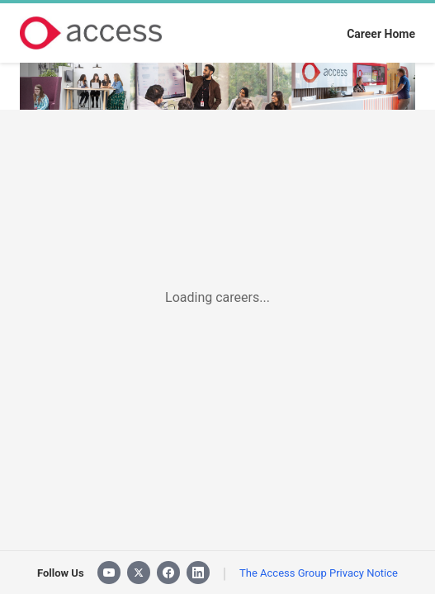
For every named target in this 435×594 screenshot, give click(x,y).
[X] (138, 572)
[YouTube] (109, 572)
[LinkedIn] (198, 572)
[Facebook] (168, 572)
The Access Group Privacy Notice (318, 573)
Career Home (381, 33)
